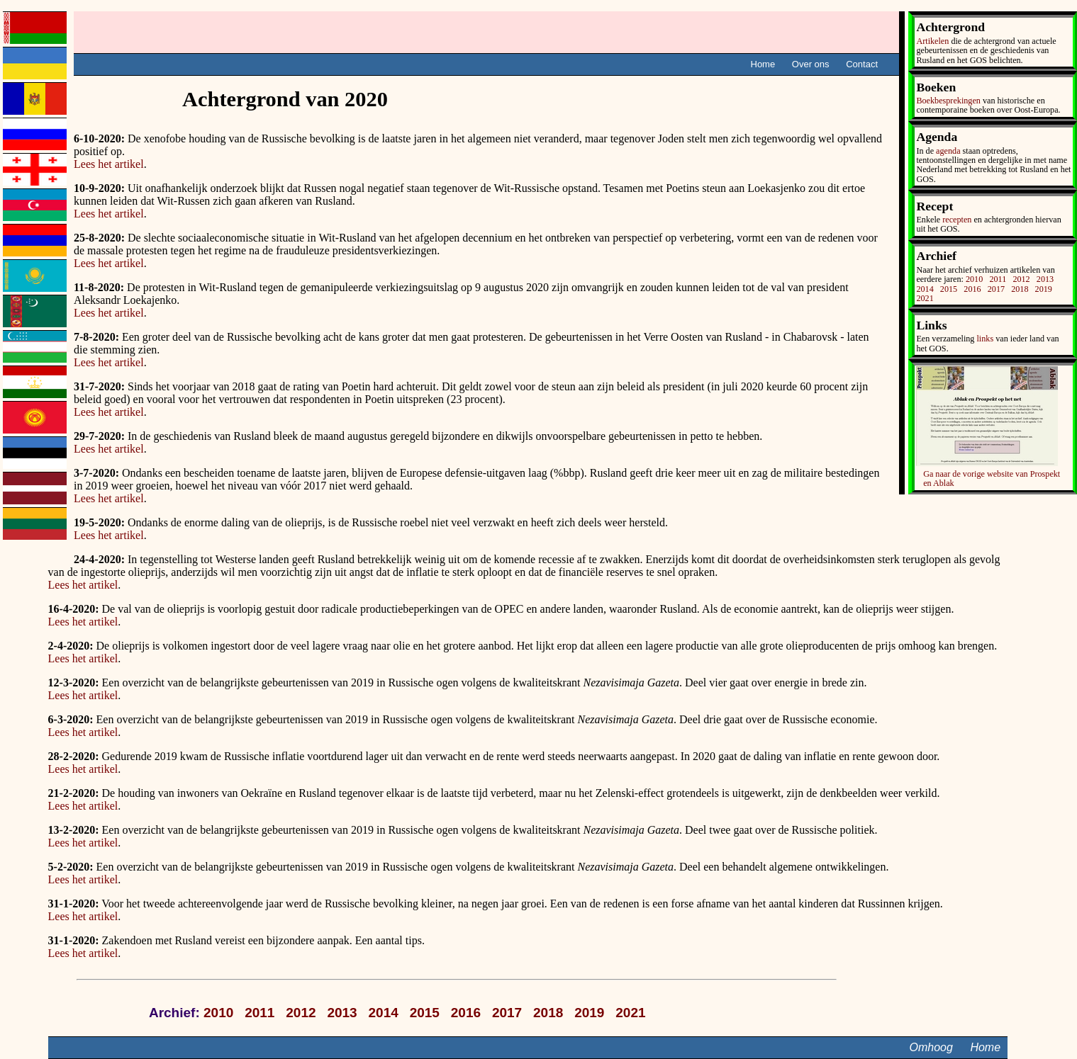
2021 (924, 298)
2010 (974, 279)
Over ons (811, 64)
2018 (1019, 289)
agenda (948, 151)
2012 (1020, 279)
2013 (1045, 279)
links (984, 339)
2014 (924, 289)
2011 (997, 279)
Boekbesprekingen (948, 101)
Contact (862, 64)
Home (763, 64)
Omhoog (931, 1047)
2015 (948, 289)
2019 (1043, 289)
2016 (972, 289)
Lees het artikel (109, 164)
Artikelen (932, 41)
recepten (956, 220)
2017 (996, 289)
